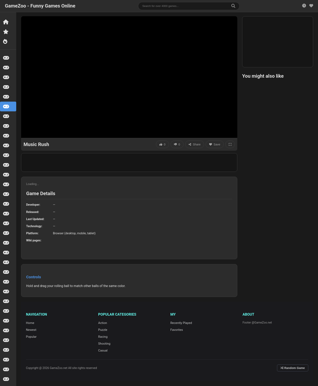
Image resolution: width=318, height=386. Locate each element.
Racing (102, 337)
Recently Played (181, 323)
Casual (102, 350)
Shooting (104, 343)
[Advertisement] (129, 162)
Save (214, 144)
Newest (31, 330)
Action (102, 323)
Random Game (292, 368)
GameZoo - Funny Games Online (40, 6)
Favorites (176, 330)
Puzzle (102, 330)
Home (30, 323)
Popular (31, 337)
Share (195, 144)
